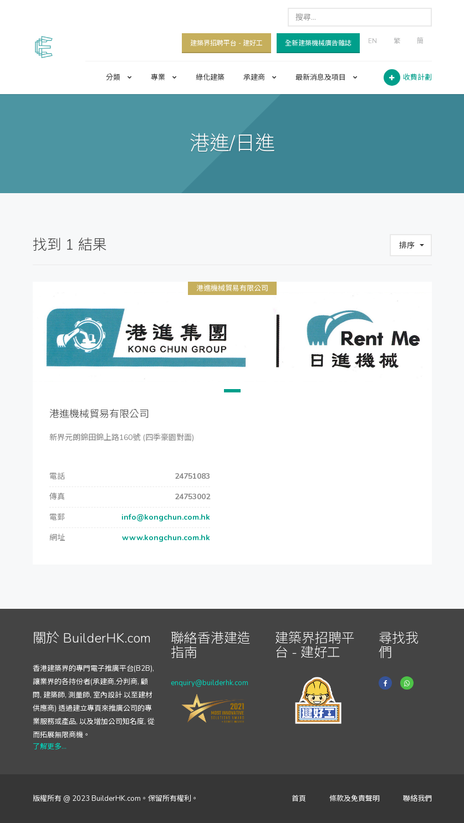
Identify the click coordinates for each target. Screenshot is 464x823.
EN (372, 41)
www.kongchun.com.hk (165, 537)
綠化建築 (210, 77)
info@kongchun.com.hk (164, 517)
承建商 (260, 77)
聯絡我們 (417, 799)
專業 (164, 77)
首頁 (299, 799)
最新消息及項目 (326, 77)
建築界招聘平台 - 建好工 (226, 43)
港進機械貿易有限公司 (232, 288)
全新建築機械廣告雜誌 (318, 43)
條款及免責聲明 (354, 799)
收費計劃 (417, 77)
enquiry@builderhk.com (209, 683)
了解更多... (50, 747)
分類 (119, 77)
